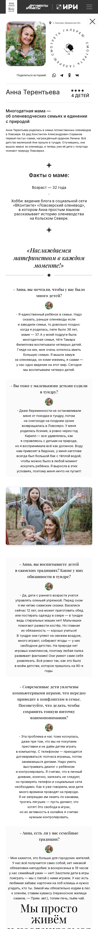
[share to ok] (69, 75)
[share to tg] (61, 75)
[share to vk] (77, 75)
